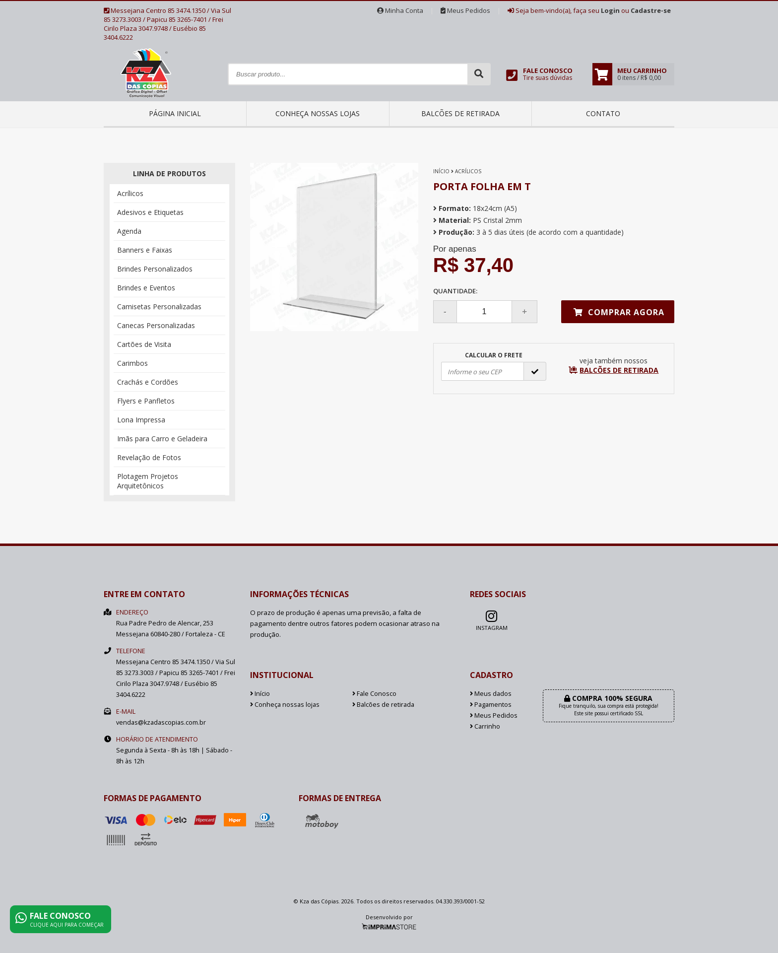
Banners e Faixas (144, 250)
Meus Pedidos (465, 10)
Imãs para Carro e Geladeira (162, 438)
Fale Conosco (374, 693)
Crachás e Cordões (147, 382)
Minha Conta (400, 10)
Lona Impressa (141, 419)
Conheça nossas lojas (317, 113)
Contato (603, 113)
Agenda (129, 231)
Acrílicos (130, 193)
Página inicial (175, 113)
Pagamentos (491, 704)
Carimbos (132, 363)
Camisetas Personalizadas (159, 306)
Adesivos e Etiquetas (150, 212)
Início (441, 171)
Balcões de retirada (460, 113)
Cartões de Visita (144, 344)
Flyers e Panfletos (146, 401)
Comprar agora (619, 312)
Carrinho (485, 726)
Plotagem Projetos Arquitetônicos (147, 481)
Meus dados (491, 693)
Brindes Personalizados (155, 268)
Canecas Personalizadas (156, 325)
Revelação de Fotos (149, 457)
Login (610, 10)
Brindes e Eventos (146, 287)
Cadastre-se (651, 10)
